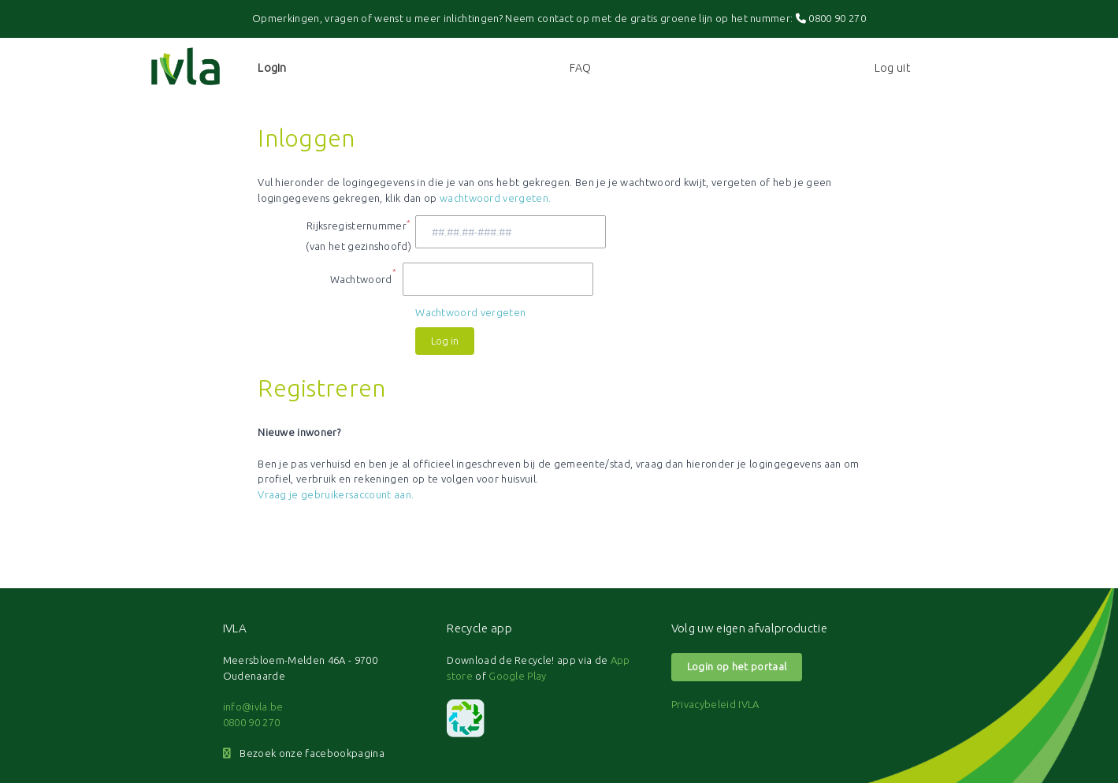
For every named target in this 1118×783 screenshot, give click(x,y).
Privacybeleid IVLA (715, 704)
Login (272, 68)
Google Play (517, 675)
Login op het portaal (737, 666)
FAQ (581, 68)
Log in (445, 340)
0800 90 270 (831, 18)
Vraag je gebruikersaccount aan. (336, 494)
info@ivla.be (253, 706)
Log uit (892, 68)
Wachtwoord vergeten (470, 312)
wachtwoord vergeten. (496, 197)
